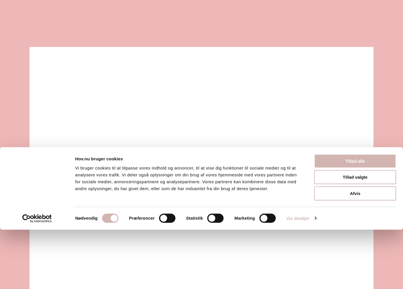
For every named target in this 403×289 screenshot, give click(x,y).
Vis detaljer (298, 277)
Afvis (355, 252)
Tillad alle (355, 220)
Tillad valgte (355, 236)
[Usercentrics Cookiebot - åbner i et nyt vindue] (37, 278)
